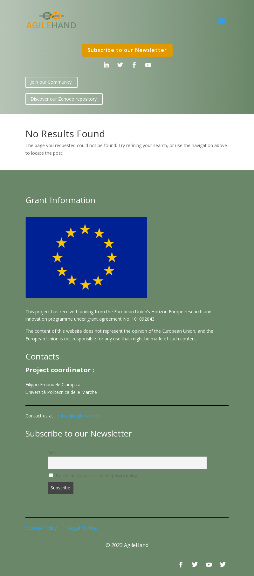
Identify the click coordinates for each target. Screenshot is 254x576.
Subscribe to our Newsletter (127, 49)
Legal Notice (82, 527)
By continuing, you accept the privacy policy (93, 476)
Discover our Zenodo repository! (64, 99)
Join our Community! (51, 82)
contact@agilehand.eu (77, 416)
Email (53, 453)
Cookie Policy (41, 527)
